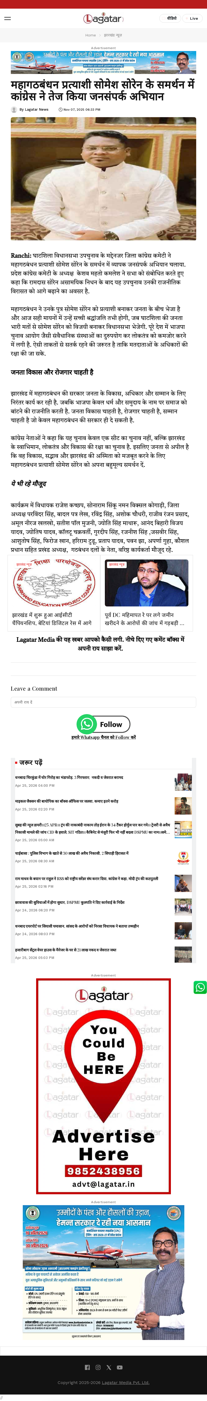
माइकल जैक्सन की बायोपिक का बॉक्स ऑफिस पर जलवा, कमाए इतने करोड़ (66, 801)
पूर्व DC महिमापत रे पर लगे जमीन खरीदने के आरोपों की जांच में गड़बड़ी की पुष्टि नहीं (145, 623)
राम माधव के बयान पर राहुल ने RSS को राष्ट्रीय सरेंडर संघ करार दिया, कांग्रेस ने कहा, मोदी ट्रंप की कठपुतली (86, 878)
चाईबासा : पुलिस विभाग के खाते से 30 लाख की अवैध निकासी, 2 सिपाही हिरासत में (71, 853)
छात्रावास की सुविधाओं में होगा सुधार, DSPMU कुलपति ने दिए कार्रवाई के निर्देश (70, 902)
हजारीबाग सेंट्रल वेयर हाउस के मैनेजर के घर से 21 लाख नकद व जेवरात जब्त (65, 949)
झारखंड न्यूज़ (24, 564)
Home (90, 35)
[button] (7, 18)
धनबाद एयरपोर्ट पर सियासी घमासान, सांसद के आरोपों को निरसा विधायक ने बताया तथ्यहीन (77, 926)
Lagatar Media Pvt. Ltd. (126, 1382)
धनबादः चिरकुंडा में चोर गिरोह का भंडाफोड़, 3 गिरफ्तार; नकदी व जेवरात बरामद (69, 777)
